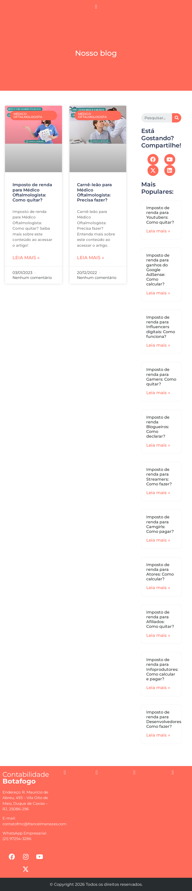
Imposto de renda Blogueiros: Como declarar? (158, 427)
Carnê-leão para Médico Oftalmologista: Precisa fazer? (94, 192)
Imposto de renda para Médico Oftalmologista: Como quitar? (32, 192)
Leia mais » (26, 257)
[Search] (176, 117)
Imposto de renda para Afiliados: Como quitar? (160, 619)
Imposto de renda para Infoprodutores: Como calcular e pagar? (162, 669)
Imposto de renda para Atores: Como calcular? (160, 572)
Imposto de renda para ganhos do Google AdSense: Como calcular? (158, 269)
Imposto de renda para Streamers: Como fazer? (159, 476)
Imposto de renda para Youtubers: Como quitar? (160, 215)
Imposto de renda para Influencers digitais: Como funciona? (160, 327)
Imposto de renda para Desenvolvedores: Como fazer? (164, 719)
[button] (96, 6)
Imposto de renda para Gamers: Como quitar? (161, 376)
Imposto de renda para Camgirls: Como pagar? (160, 524)
